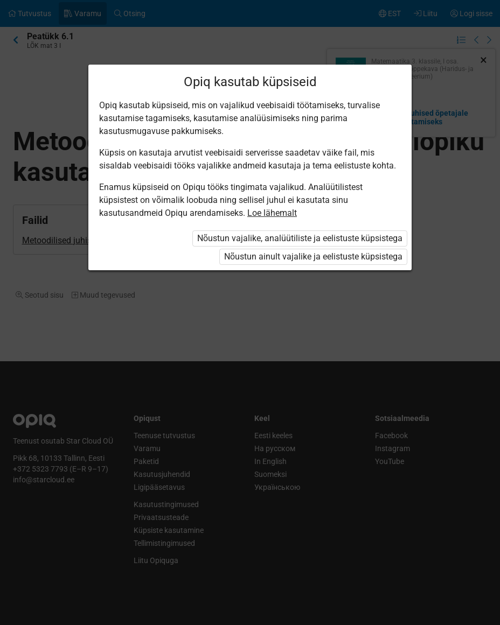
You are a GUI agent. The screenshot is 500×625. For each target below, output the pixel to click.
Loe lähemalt (272, 213)
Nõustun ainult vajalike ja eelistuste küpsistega (313, 256)
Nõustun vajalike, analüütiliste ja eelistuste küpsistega (299, 238)
